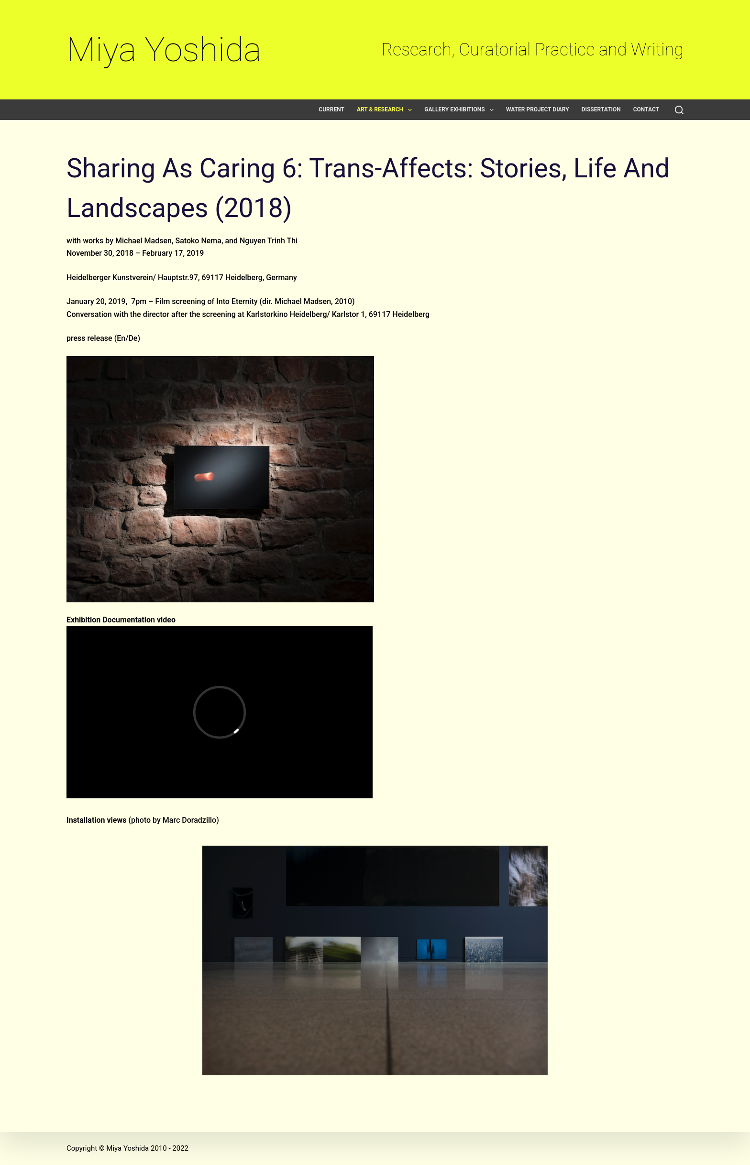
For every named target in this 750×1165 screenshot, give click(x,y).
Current (331, 110)
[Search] (679, 110)
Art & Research (386, 110)
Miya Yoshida (164, 49)
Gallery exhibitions (460, 110)
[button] (410, 110)
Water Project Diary (537, 110)
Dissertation (601, 110)
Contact (646, 110)
